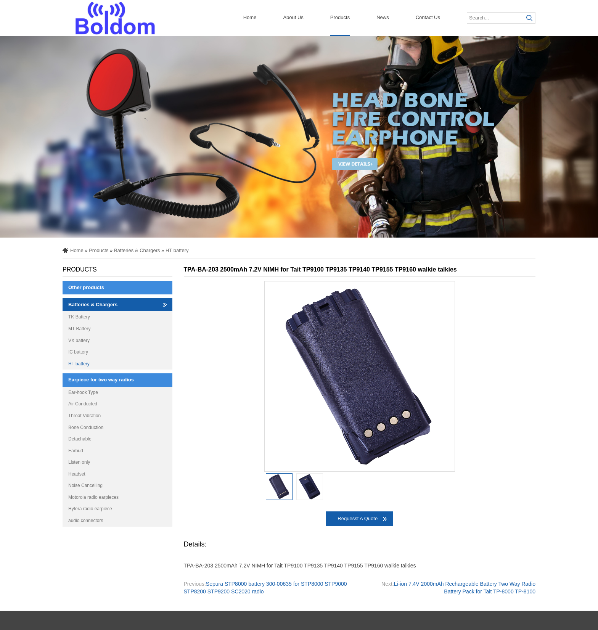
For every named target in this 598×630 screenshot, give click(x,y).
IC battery (78, 352)
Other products (86, 287)
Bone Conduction (85, 427)
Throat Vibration (84, 415)
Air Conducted (82, 404)
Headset (76, 474)
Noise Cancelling (85, 485)
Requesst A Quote (358, 518)
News (382, 17)
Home (250, 17)
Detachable (80, 439)
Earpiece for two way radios (101, 379)
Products (340, 17)
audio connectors (85, 520)
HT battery (177, 250)
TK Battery (79, 317)
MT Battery (79, 328)
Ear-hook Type (83, 392)
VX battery (79, 340)
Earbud (75, 450)
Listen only (79, 462)
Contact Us (428, 17)
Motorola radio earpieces (93, 497)
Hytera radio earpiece (90, 508)
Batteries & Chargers (137, 250)
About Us (293, 17)
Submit (529, 18)
